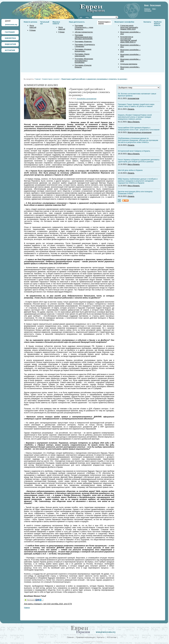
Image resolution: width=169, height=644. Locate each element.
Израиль (131, 109)
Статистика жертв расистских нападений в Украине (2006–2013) (129, 27)
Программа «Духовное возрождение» (83, 50)
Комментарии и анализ (50, 79)
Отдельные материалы (128, 64)
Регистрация (155, 5)
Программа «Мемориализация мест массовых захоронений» (84, 36)
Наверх (27, 608)
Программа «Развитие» (83, 41)
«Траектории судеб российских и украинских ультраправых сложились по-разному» (94, 79)
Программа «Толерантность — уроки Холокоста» (84, 27)
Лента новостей (32, 26)
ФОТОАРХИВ (10, 50)
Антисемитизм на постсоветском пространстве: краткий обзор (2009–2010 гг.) (128, 39)
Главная (38, 79)
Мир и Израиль (134, 122)
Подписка (147, 11)
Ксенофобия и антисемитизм (86, 98)
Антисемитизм (133, 98)
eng (87, 17)
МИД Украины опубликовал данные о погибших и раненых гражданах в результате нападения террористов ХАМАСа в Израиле (137, 181)
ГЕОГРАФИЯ (10, 32)
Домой (7, 21)
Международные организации (139, 132)
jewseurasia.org (11, 24)
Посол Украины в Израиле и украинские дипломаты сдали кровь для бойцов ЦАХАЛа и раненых (139, 161)
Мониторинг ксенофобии (124, 22)
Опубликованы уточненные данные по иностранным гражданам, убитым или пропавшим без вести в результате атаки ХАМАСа (138, 140)
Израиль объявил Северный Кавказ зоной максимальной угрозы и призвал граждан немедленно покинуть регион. (135, 117)
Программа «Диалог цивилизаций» (82, 55)
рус (81, 17)
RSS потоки (111, 637)
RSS (154, 9)
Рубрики (32, 30)
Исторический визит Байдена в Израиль (134, 151)
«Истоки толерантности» (84, 32)
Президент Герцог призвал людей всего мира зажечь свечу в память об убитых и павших (136, 105)
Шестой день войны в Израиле (130, 170)
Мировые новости (56, 22)
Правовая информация (85, 637)
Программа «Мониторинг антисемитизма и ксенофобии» (84, 60)
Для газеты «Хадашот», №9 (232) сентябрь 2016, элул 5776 (48, 604)
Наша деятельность (77, 22)
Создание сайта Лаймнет (93, 642)
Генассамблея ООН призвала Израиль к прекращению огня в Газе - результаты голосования (138, 129)
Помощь (147, 9)
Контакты (147, 22)
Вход (146, 5)
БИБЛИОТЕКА (10, 38)
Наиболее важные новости (158, 23)
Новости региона (30, 22)
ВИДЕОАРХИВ (10, 44)
